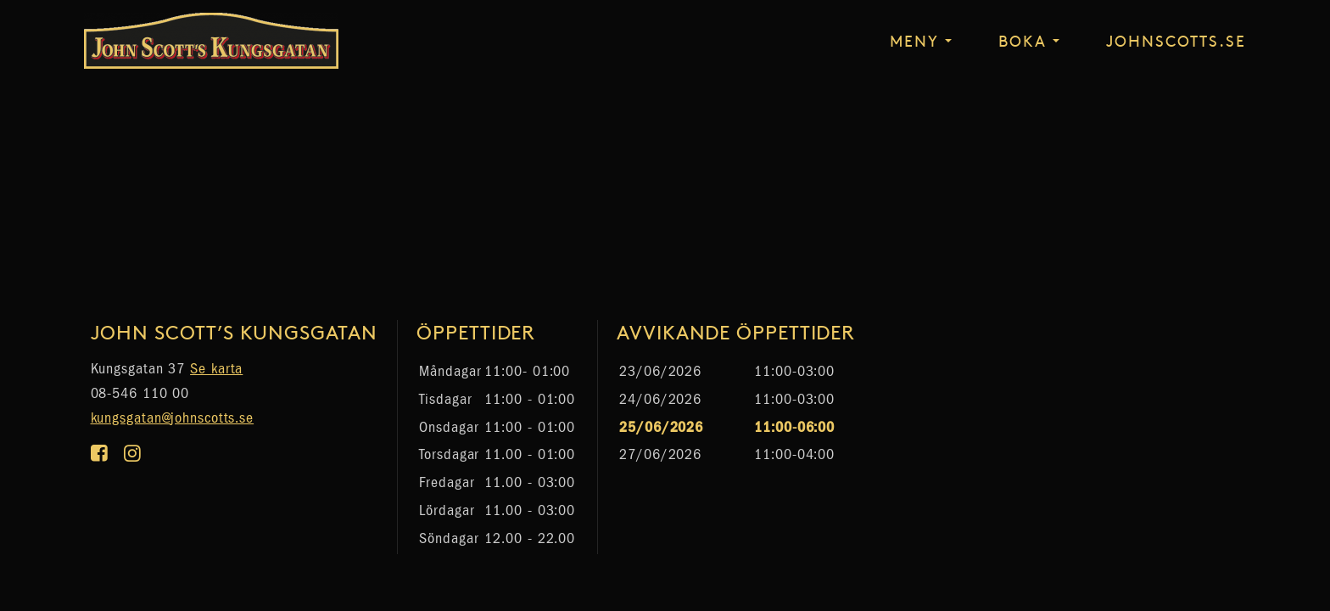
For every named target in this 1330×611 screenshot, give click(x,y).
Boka (1022, 40)
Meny (914, 40)
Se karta (216, 369)
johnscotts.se (1176, 40)
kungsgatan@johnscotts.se (172, 418)
